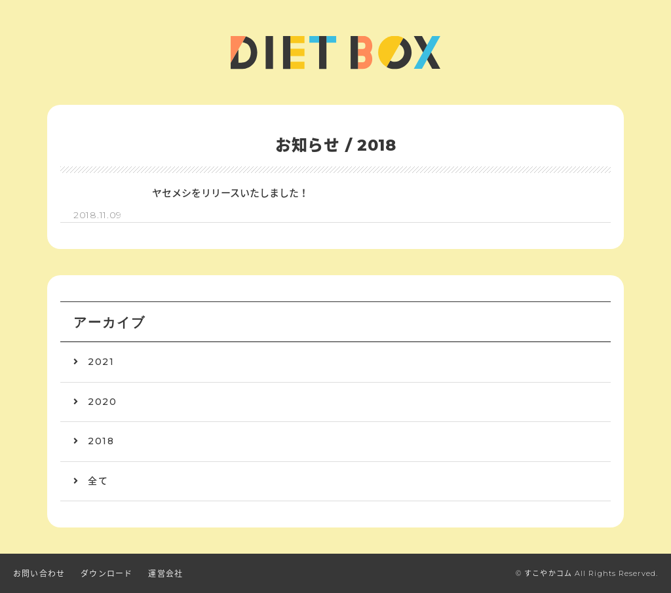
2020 (102, 402)
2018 (101, 441)
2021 (101, 362)
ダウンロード (106, 574)
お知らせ (307, 145)
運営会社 (165, 574)
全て (98, 481)
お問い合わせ (39, 574)
